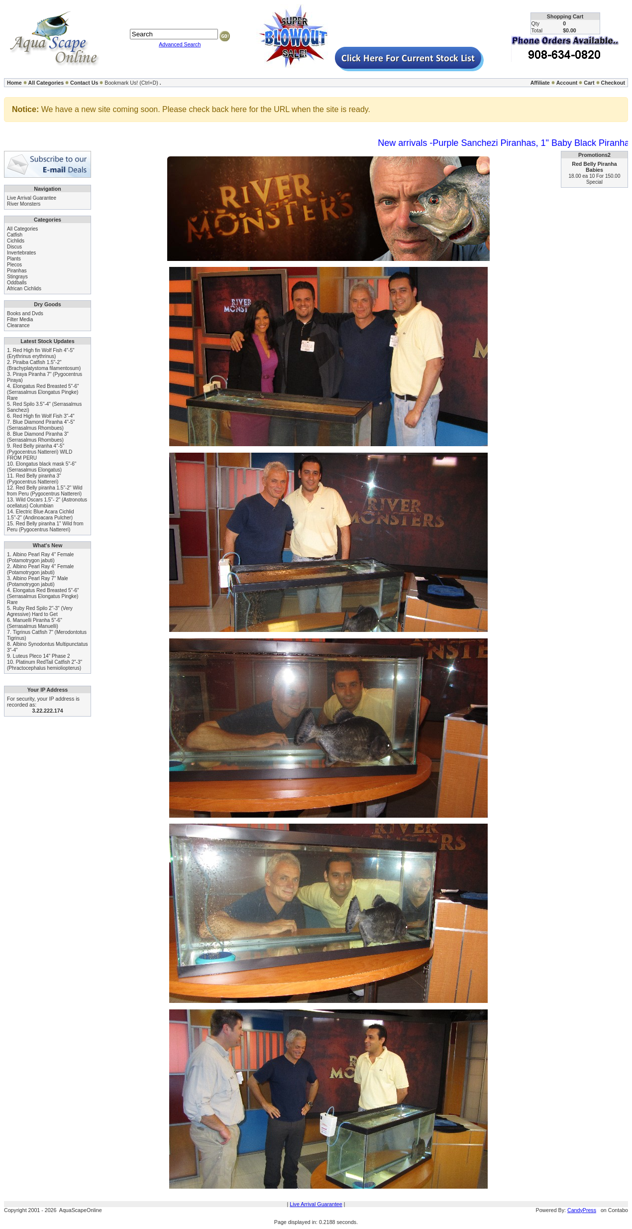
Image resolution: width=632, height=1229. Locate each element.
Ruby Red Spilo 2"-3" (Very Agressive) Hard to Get (40, 611)
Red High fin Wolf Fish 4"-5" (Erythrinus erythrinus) (41, 353)
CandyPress (581, 1210)
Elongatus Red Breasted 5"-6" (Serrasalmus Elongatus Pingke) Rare (43, 392)
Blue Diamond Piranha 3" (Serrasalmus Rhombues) (38, 437)
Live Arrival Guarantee (31, 198)
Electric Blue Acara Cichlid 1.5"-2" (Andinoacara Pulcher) (40, 514)
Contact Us (84, 83)
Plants (14, 258)
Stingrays (17, 276)
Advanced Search (180, 44)
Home (14, 83)
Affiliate (540, 83)
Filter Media (20, 319)
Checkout (613, 83)
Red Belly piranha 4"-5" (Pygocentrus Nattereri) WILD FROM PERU (39, 452)
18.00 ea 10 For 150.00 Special (595, 179)
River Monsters (23, 204)
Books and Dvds (25, 313)
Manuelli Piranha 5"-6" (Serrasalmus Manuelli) (34, 623)
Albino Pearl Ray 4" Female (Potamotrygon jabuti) (40, 557)
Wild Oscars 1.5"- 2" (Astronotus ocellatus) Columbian (47, 502)
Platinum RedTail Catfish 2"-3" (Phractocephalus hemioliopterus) (44, 665)
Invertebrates (21, 252)
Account (567, 83)
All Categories (46, 83)
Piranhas (16, 270)
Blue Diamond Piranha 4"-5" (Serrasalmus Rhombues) (41, 425)
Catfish (14, 235)
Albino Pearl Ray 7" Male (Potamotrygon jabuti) (37, 581)
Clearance (18, 325)
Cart (589, 83)
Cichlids (15, 241)
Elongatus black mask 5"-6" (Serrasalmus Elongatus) (41, 467)
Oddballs (16, 282)
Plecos (14, 264)
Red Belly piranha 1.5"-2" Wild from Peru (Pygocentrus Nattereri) (45, 490)
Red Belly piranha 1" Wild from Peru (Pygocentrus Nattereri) (45, 526)
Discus (14, 246)
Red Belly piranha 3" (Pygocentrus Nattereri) (34, 479)
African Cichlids (24, 288)
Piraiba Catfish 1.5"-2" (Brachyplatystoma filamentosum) (44, 365)
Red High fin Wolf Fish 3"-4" (44, 416)
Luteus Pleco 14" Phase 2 (41, 656)
